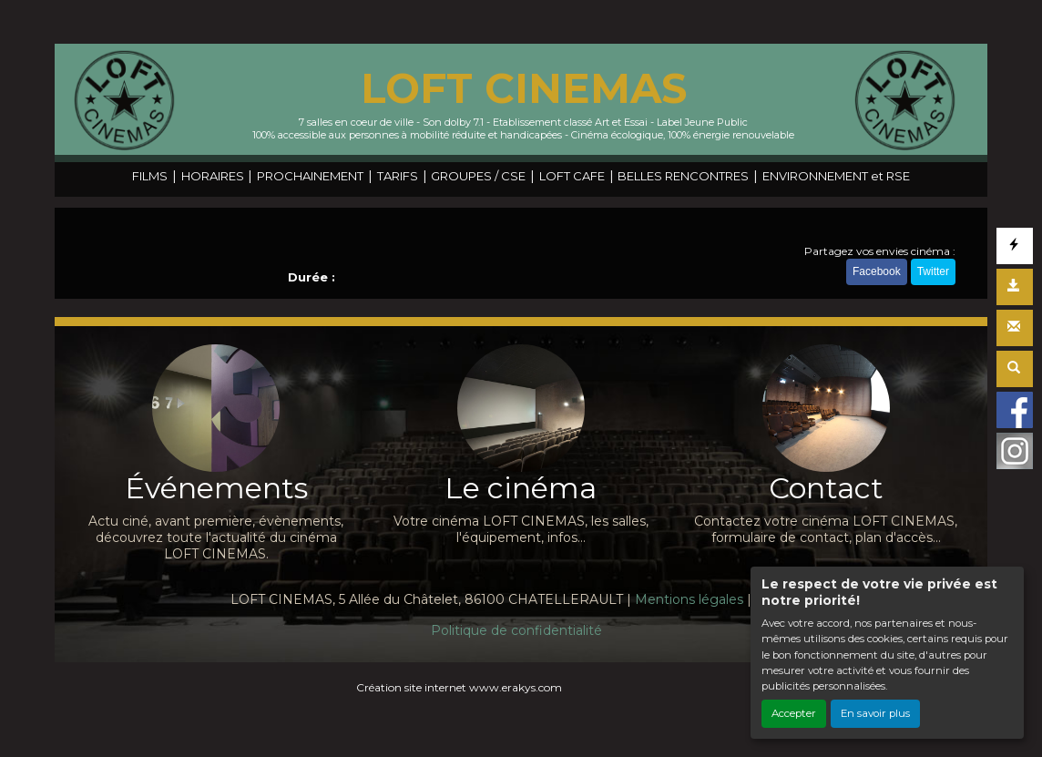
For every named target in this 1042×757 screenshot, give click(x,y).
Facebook (877, 271)
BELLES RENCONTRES (683, 176)
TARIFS (397, 176)
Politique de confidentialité (516, 630)
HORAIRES (212, 176)
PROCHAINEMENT (310, 176)
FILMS (150, 176)
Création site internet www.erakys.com (459, 687)
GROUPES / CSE (478, 176)
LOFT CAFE (572, 176)
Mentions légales (689, 599)
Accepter (793, 713)
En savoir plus (875, 713)
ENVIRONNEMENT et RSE (836, 176)
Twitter (933, 271)
